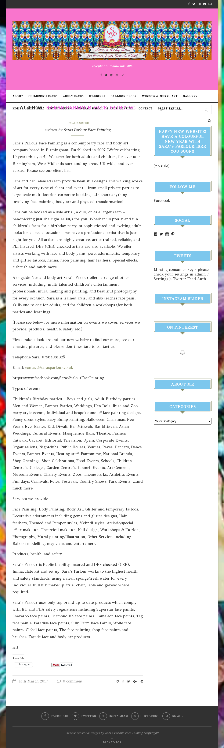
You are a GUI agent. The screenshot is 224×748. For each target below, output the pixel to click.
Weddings (97, 96)
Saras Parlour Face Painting (87, 129)
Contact (145, 108)
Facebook (162, 200)
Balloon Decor (124, 96)
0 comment (70, 681)
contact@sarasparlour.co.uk (49, 367)
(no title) (162, 166)
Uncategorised (77, 123)
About (17, 96)
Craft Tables (169, 108)
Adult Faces (73, 96)
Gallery (190, 96)
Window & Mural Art (159, 96)
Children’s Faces (42, 96)
